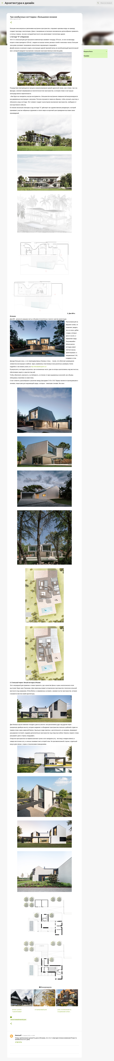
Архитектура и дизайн (19, 2)
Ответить (18, 1042)
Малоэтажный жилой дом (18, 1019)
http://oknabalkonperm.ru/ (38, 366)
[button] (11, 22)
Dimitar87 (18, 1035)
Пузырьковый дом (41, 1009)
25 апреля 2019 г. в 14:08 (28, 1035)
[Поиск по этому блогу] (104, 3)
